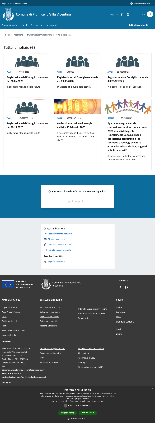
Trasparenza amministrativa (39, 34)
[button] (77, 418)
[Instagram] (127, 14)
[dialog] (77, 404)
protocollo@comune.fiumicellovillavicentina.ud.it (24, 377)
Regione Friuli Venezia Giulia (14, 3)
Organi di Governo (10, 307)
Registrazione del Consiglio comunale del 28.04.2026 (27, 79)
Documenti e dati (9, 334)
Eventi (119, 333)
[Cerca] (150, 14)
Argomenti (18, 34)
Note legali (82, 362)
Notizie (110, 118)
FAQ (42, 357)
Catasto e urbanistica (49, 321)
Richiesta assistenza (49, 362)
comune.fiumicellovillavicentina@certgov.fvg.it (23, 369)
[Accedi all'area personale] (140, 3)
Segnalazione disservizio (50, 353)
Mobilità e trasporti (48, 325)
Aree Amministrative (11, 311)
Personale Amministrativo (13, 330)
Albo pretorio (83, 353)
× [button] (152, 389)
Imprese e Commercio (49, 316)
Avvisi (9, 71)
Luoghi (119, 329)
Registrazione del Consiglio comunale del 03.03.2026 (77, 79)
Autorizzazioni (84, 318)
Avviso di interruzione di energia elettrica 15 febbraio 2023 (74, 125)
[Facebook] (120, 14)
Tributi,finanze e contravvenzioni (92, 308)
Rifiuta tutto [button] (88, 413)
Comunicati (121, 311)
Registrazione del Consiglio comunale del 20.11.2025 (27, 125)
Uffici (4, 316)
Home (7, 34)
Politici (5, 325)
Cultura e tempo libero (50, 311)
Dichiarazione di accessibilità (90, 367)
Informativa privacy (86, 357)
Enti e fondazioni (9, 321)
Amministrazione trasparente (91, 348)
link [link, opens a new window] (102, 401)
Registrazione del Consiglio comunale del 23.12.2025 (127, 79)
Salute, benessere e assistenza (91, 313)
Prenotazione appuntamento (52, 348)
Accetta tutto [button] (67, 413)
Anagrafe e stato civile (50, 307)
